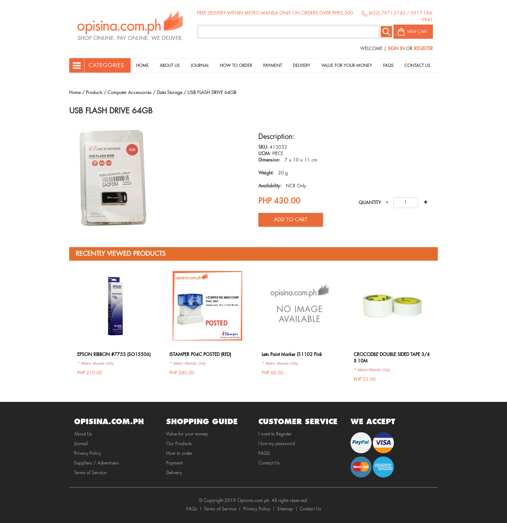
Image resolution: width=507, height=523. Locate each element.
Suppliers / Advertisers (96, 463)
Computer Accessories (130, 92)
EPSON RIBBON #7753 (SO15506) (114, 354)
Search (386, 31)
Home (142, 65)
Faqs (388, 65)
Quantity (370, 202)
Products (94, 92)
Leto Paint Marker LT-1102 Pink (292, 354)
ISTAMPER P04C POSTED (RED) (200, 354)
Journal (200, 65)
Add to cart (290, 219)
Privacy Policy (87, 453)
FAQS (264, 453)
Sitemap (285, 509)
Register (423, 48)
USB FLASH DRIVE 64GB (212, 92)
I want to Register (275, 434)
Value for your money (346, 65)
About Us (170, 65)
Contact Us (417, 65)
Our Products (179, 443)
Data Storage (169, 92)
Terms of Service (90, 472)
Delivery (301, 65)
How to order (236, 65)
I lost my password (276, 443)
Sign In (396, 48)
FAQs (191, 509)
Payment (272, 65)
